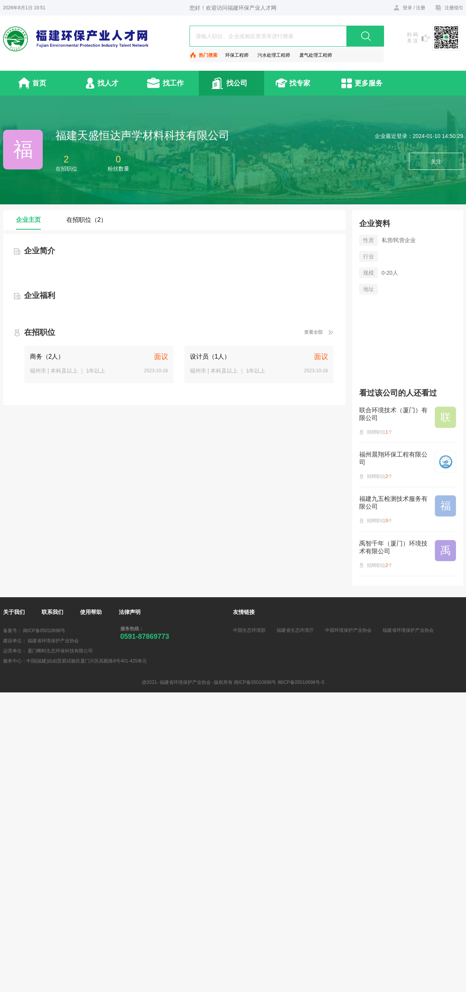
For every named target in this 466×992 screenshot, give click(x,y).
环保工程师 (237, 55)
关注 (436, 162)
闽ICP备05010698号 (44, 630)
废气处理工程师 (315, 55)
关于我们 (14, 612)
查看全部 (313, 332)
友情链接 (244, 612)
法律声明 (130, 612)
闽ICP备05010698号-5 (301, 682)
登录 (407, 7)
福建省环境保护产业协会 (408, 630)
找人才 (107, 83)
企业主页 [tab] (28, 219)
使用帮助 (91, 612)
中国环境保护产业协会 (348, 630)
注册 (420, 7)
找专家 (299, 83)
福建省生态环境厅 (295, 630)
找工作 (173, 83)
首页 (39, 83)
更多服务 (369, 83)
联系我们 (52, 612)
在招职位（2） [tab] (86, 219)
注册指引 (454, 7)
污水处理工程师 (273, 55)
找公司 (236, 83)
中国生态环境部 (249, 630)
